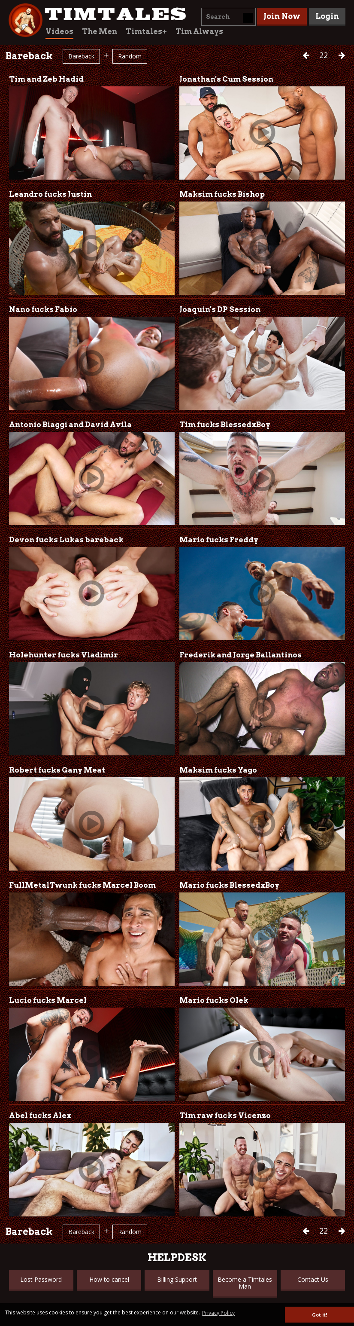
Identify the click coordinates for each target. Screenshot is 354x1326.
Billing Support (177, 1279)
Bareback (81, 56)
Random (130, 56)
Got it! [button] (319, 1314)
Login (327, 16)
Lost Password (41, 1279)
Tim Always (199, 31)
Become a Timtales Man (245, 1282)
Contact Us (312, 1279)
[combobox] (228, 17)
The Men (99, 31)
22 (324, 55)
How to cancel (109, 1279)
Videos (59, 31)
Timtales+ (146, 31)
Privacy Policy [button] (218, 1313)
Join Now (281, 16)
